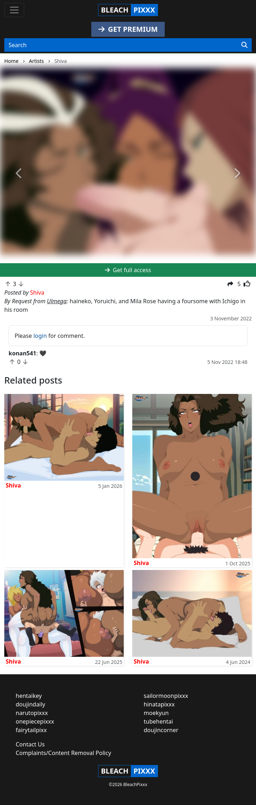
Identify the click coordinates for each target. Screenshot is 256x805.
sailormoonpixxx (166, 696)
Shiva (13, 485)
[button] (19, 174)
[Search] (244, 45)
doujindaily (30, 704)
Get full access (128, 270)
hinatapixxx (159, 704)
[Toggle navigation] (14, 10)
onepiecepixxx (35, 721)
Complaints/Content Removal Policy (63, 753)
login (40, 336)
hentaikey (29, 696)
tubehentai (158, 721)
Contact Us (30, 744)
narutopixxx (32, 713)
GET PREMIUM (128, 29)
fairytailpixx (31, 730)
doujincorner (161, 730)
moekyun (156, 713)
